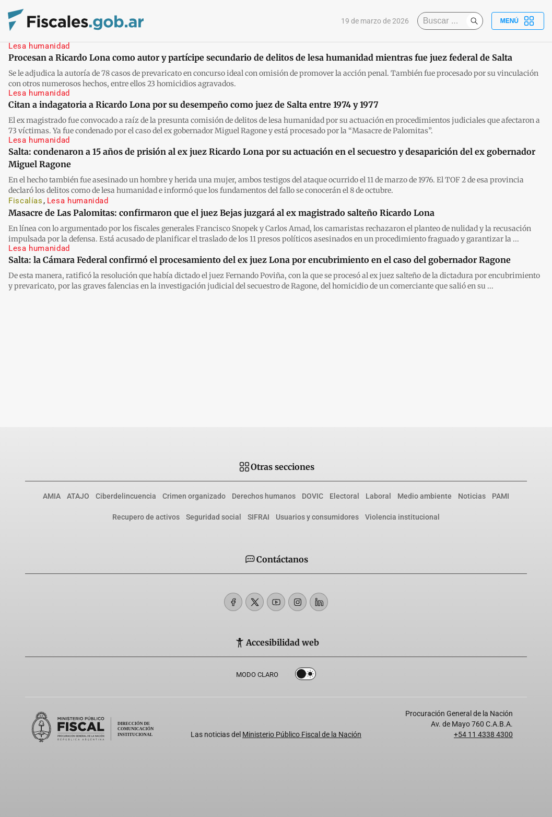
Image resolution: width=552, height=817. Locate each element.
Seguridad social (213, 517)
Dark (306, 674)
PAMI (500, 496)
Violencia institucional (402, 517)
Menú (517, 21)
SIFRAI (258, 517)
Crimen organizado (194, 496)
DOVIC (312, 496)
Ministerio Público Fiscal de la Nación (301, 734)
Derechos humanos (264, 496)
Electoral (344, 496)
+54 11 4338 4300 (483, 734)
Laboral (378, 496)
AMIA (52, 496)
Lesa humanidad (39, 46)
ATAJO (78, 496)
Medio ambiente (424, 496)
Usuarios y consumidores (317, 517)
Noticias (472, 496)
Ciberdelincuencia (126, 496)
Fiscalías (25, 201)
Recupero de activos (146, 517)
